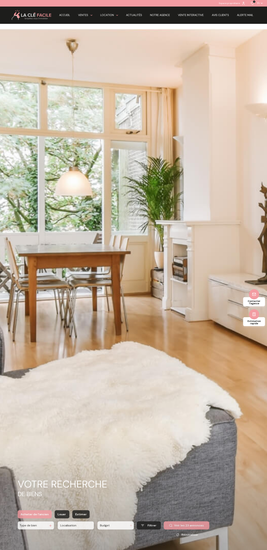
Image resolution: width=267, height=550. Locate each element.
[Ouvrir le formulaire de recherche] (149, 529)
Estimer (81, 518)
